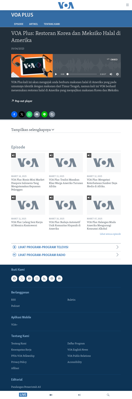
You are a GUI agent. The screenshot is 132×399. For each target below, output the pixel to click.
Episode (18, 24)
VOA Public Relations (79, 356)
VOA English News (77, 350)
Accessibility (74, 362)
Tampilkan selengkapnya (32, 130)
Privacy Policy (19, 362)
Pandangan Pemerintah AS (26, 387)
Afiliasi (15, 368)
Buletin (71, 300)
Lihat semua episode (110, 234)
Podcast (15, 306)
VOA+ (14, 325)
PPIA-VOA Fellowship (23, 356)
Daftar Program (76, 343)
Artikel (33, 24)
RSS (13, 300)
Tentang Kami (52, 24)
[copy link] (52, 114)
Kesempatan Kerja (21, 350)
